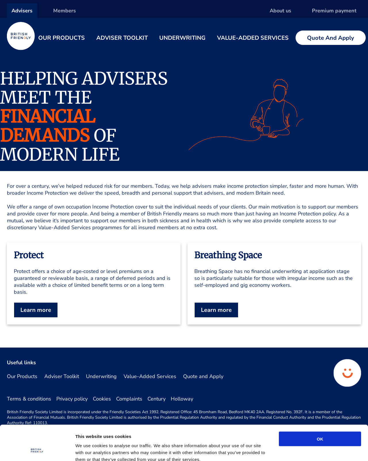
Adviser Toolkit (122, 38)
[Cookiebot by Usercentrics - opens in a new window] (37, 449)
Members (64, 10)
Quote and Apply (330, 38)
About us (280, 10)
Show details (302, 449)
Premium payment (334, 10)
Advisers (22, 10)
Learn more (35, 310)
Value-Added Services (253, 38)
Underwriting (182, 38)
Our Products (61, 38)
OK (320, 405)
